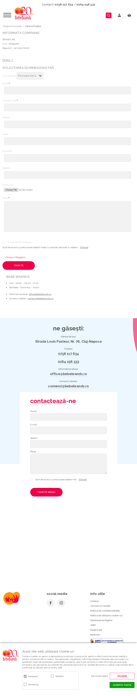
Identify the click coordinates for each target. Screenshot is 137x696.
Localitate (7, 151)
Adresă (6, 117)
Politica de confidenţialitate (105, 610)
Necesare (33, 676)
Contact (94, 601)
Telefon (6, 168)
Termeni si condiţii (100, 606)
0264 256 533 (85, 4)
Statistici (59, 676)
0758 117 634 (64, 4)
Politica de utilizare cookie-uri (106, 615)
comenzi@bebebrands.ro (40, 298)
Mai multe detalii (99, 676)
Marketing (33, 684)
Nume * (34, 411)
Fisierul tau (8, 185)
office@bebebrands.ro (40, 294)
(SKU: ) (7, 60)
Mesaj (6, 198)
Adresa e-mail (10, 100)
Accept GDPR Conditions (20, 242)
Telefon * (34, 438)
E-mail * (34, 424)
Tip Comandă (9, 76)
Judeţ (5, 134)
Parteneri (95, 634)
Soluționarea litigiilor (101, 620)
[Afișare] (84, 247)
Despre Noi (96, 630)
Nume (6, 83)
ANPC (93, 625)
